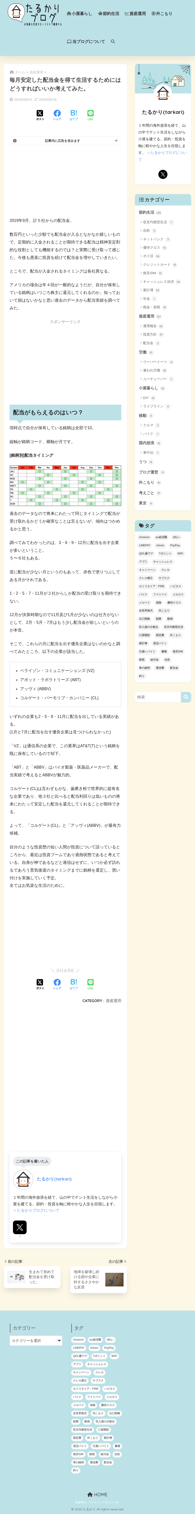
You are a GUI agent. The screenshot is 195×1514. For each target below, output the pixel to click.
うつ (146, 462)
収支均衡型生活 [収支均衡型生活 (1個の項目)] (173, 627)
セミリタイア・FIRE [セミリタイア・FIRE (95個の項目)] (151, 586)
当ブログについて (86, 41)
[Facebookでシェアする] (57, 116)
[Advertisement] (65, 181)
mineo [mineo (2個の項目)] (160, 545)
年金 (150, 299)
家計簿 (151, 290)
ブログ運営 (152, 472)
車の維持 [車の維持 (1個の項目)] (144, 667)
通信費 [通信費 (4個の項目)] (160, 667)
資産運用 (135, 13)
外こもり (162, 13)
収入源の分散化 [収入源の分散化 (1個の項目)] (148, 627)
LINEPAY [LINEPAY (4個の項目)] (144, 545)
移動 (146, 416)
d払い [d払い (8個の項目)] (176, 537)
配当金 (151, 343)
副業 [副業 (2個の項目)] (158, 618)
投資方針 (153, 334)
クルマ (151, 425)
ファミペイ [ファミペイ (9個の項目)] (160, 594)
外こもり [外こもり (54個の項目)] (175, 635)
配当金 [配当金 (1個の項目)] (174, 667)
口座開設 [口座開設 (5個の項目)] (144, 635)
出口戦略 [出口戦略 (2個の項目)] (144, 618)
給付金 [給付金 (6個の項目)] (154, 659)
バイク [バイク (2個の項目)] (143, 594)
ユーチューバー (158, 379)
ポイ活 (151, 256)
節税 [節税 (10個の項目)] (141, 659)
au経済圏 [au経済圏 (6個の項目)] (161, 537)
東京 (146, 503)
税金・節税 (155, 307)
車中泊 (151, 453)
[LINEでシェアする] (90, 116)
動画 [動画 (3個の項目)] (170, 618)
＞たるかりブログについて (36, 1210)
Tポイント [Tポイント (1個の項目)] (165, 553)
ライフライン (157, 406)
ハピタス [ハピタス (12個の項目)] (175, 586)
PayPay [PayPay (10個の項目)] (175, 545)
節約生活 (108, 13)
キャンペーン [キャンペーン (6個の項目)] (147, 570)
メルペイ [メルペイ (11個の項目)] (144, 602)
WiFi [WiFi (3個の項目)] (180, 553)
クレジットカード (160, 265)
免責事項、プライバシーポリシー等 (97, 1502)
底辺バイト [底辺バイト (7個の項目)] (160, 643)
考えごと (150, 493)
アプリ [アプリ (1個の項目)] (143, 561)
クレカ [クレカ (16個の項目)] (165, 570)
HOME (97, 1494)
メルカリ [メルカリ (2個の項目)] (178, 594)
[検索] (186, 697)
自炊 (150, 230)
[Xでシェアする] (40, 116)
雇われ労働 (155, 370)
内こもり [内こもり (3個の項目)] (164, 610)
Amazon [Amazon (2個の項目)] (144, 537)
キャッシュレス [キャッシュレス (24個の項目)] (162, 561)
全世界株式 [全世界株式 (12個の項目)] (146, 610)
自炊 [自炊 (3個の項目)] (167, 659)
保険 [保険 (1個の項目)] (158, 602)
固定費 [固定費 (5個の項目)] (160, 635)
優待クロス (155, 248)
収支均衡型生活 (158, 222)
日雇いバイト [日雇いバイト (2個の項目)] (147, 651)
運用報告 (153, 326)
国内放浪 (150, 443)
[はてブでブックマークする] (74, 116)
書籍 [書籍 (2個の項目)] (164, 651)
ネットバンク (157, 239)
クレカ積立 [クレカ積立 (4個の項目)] (146, 578)
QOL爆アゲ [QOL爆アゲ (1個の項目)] (146, 553)
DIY (149, 398)
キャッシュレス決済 (162, 282)
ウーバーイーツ (158, 362)
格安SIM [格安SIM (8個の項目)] (178, 651)
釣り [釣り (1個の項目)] (141, 676)
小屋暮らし (79, 13)
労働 (146, 352)
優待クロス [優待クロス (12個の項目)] (174, 602)
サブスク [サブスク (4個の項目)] (164, 578)
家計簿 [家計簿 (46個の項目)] (143, 643)
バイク (151, 434)
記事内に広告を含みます (62, 141)
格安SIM (153, 273)
